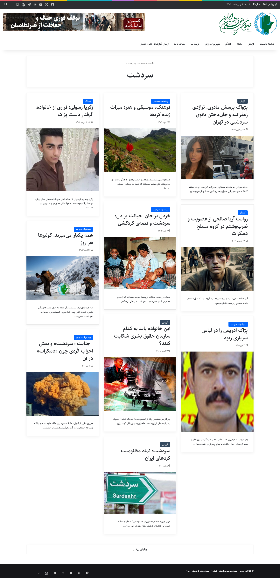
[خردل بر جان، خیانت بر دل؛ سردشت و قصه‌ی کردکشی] (140, 263)
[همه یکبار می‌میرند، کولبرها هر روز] (62, 278)
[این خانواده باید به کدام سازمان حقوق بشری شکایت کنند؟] (140, 384)
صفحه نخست (267, 44)
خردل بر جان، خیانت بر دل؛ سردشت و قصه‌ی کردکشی (142, 219)
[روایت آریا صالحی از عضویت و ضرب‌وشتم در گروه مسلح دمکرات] (217, 269)
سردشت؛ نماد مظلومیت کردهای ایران (145, 454)
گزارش (251, 44)
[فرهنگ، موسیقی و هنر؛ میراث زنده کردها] (140, 150)
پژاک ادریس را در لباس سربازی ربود (224, 334)
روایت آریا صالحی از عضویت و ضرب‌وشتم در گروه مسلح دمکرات (218, 226)
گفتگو (228, 44)
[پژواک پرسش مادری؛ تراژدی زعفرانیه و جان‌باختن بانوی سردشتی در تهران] (217, 157)
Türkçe (266, 4)
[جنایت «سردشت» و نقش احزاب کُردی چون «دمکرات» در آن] (62, 394)
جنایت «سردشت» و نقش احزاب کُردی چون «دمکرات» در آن (65, 350)
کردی (274, 4)
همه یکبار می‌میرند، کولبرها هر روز (65, 239)
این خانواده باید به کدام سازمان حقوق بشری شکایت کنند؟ (142, 336)
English (257, 4)
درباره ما (195, 44)
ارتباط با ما (179, 44)
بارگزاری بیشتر (140, 550)
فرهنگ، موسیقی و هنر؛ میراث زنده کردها (140, 111)
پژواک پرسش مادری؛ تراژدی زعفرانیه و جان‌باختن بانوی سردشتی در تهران (220, 114)
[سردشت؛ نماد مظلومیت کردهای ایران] (140, 493)
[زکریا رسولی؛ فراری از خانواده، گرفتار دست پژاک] (62, 159)
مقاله (239, 44)
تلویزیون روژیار (212, 44)
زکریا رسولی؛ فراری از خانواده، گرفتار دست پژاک (64, 111)
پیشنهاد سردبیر (160, 101)
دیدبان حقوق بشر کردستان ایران (201, 571)
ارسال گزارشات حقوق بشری (154, 44)
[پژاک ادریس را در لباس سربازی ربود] (217, 392)
